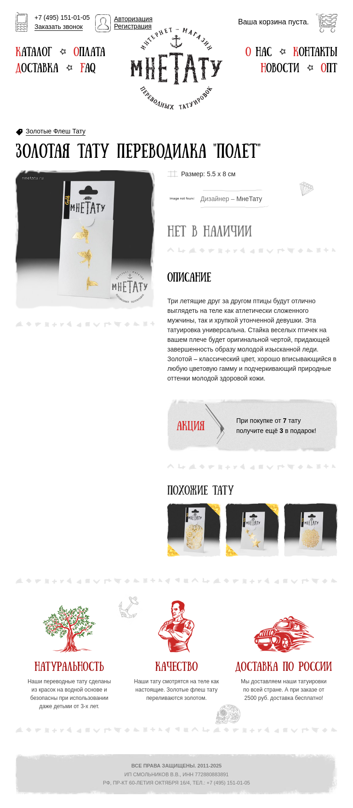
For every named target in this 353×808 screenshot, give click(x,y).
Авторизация (133, 19)
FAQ (87, 66)
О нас (258, 50)
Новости (280, 66)
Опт (329, 66)
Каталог (34, 50)
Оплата (89, 50)
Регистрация (133, 26)
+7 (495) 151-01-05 (62, 22)
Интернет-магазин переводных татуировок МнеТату (176, 69)
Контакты (315, 50)
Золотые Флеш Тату (55, 131)
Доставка (37, 66)
